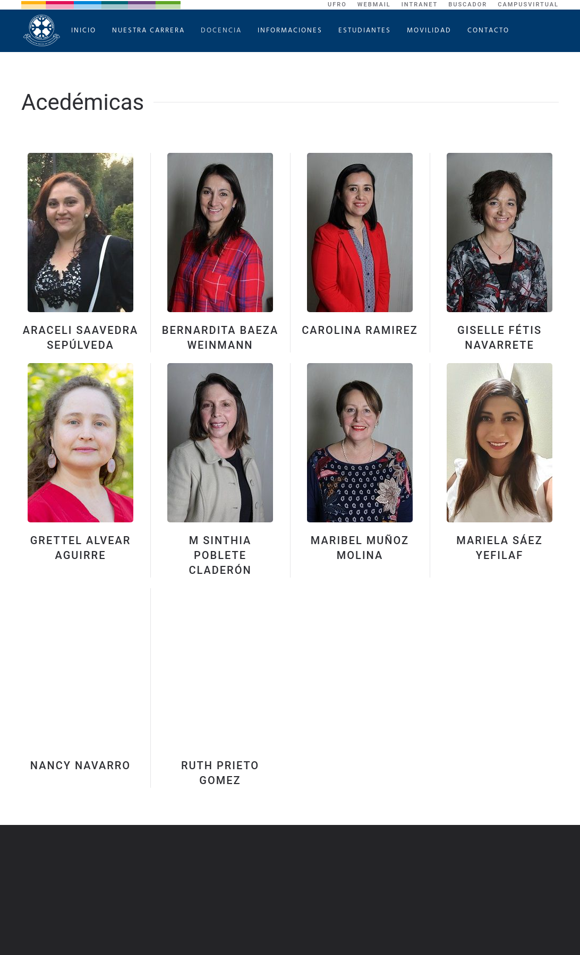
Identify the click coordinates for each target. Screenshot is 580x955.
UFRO (337, 4)
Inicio (83, 30)
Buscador (467, 4)
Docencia (221, 30)
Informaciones (290, 30)
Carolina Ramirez (360, 330)
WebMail (374, 4)
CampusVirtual (528, 4)
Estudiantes (364, 30)
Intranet (420, 4)
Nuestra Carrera (148, 30)
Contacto (488, 30)
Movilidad (429, 30)
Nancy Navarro (80, 765)
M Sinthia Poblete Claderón (220, 555)
